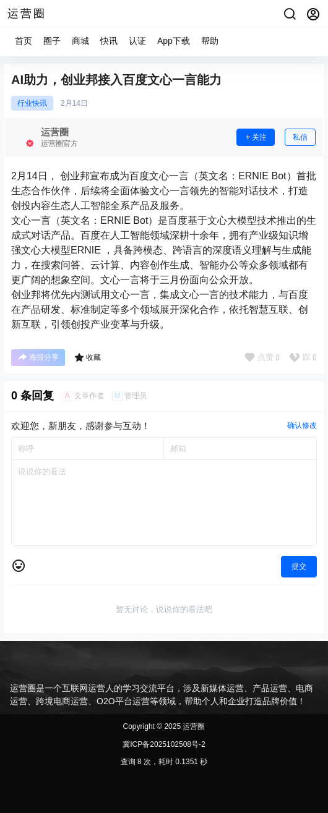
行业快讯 (32, 103)
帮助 (209, 41)
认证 (137, 41)
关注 (255, 137)
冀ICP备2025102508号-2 (164, 744)
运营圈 (193, 726)
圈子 (52, 41)
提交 (298, 566)
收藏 (87, 357)
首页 (23, 41)
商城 (80, 41)
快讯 (109, 41)
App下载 (173, 41)
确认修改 (302, 425)
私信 (300, 137)
